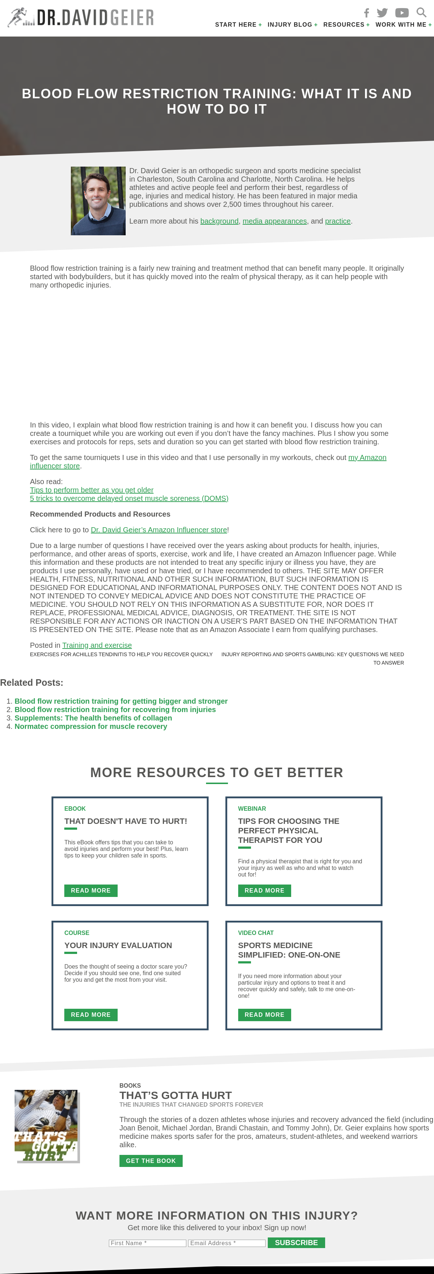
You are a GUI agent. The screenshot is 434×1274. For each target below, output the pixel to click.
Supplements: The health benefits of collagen (93, 718)
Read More (91, 890)
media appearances (275, 221)
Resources (344, 25)
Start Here (236, 25)
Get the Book (151, 1161)
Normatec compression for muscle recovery (91, 726)
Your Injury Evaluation (118, 945)
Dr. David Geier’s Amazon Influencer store (159, 530)
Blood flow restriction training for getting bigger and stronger (121, 701)
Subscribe (296, 1243)
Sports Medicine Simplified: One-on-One (289, 950)
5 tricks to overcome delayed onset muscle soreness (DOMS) (129, 498)
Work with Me (401, 25)
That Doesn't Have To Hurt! (125, 821)
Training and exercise (97, 645)
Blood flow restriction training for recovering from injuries (115, 710)
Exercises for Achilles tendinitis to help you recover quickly (121, 654)
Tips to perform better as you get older (91, 490)
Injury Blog (290, 25)
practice (338, 221)
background (220, 221)
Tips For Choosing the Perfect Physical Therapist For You (288, 831)
